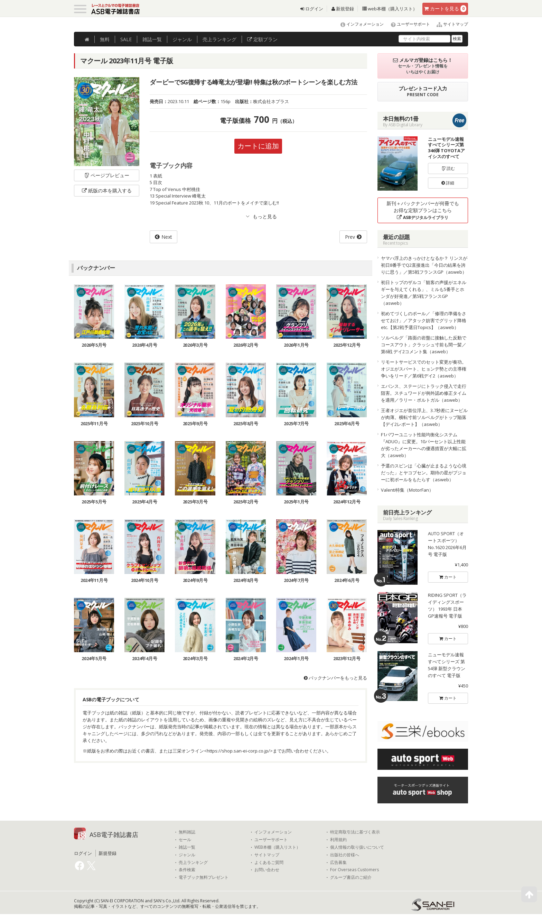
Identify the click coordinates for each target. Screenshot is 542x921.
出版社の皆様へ (344, 855)
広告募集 (338, 862)
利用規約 (338, 839)
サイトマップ (449, 24)
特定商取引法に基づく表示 (355, 832)
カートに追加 (258, 146)
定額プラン (262, 39)
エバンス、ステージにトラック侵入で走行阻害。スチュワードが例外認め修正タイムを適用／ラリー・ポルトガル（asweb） (423, 393)
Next (166, 237)
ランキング (219, 39)
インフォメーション (359, 24)
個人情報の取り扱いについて (357, 847)
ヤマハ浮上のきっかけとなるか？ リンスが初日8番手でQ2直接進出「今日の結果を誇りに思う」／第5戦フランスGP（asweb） (424, 265)
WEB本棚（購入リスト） (277, 847)
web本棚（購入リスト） (389, 9)
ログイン (311, 9)
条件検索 (187, 870)
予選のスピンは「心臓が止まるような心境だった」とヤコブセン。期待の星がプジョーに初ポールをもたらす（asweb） (423, 473)
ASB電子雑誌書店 (114, 834)
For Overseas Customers (354, 870)
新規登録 (342, 9)
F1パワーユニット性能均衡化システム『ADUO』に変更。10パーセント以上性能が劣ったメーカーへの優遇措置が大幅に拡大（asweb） (423, 444)
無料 (105, 39)
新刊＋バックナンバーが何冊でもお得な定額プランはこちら (422, 210)
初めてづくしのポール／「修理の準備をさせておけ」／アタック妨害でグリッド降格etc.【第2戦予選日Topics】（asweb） (423, 320)
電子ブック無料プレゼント (203, 877)
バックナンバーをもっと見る (335, 678)
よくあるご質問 (268, 862)
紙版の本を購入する (107, 190)
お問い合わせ (266, 870)
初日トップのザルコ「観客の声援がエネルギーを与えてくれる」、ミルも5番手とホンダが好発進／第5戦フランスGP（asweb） (423, 292)
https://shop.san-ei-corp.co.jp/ (238, 751)
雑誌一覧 (187, 847)
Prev (350, 237)
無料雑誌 (187, 832)
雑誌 (152, 39)
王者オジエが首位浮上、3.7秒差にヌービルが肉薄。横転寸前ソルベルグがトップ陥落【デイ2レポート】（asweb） (424, 417)
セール (185, 839)
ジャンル (182, 39)
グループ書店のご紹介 (351, 877)
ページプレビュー (106, 175)
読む (448, 168)
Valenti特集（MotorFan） (407, 490)
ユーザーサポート (407, 24)
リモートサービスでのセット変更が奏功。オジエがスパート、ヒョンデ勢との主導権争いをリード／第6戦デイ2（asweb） (423, 369)
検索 (457, 39)
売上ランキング (193, 862)
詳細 (447, 183)
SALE (126, 39)
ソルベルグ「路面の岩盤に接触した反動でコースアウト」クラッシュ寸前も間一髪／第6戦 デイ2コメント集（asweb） (423, 345)
